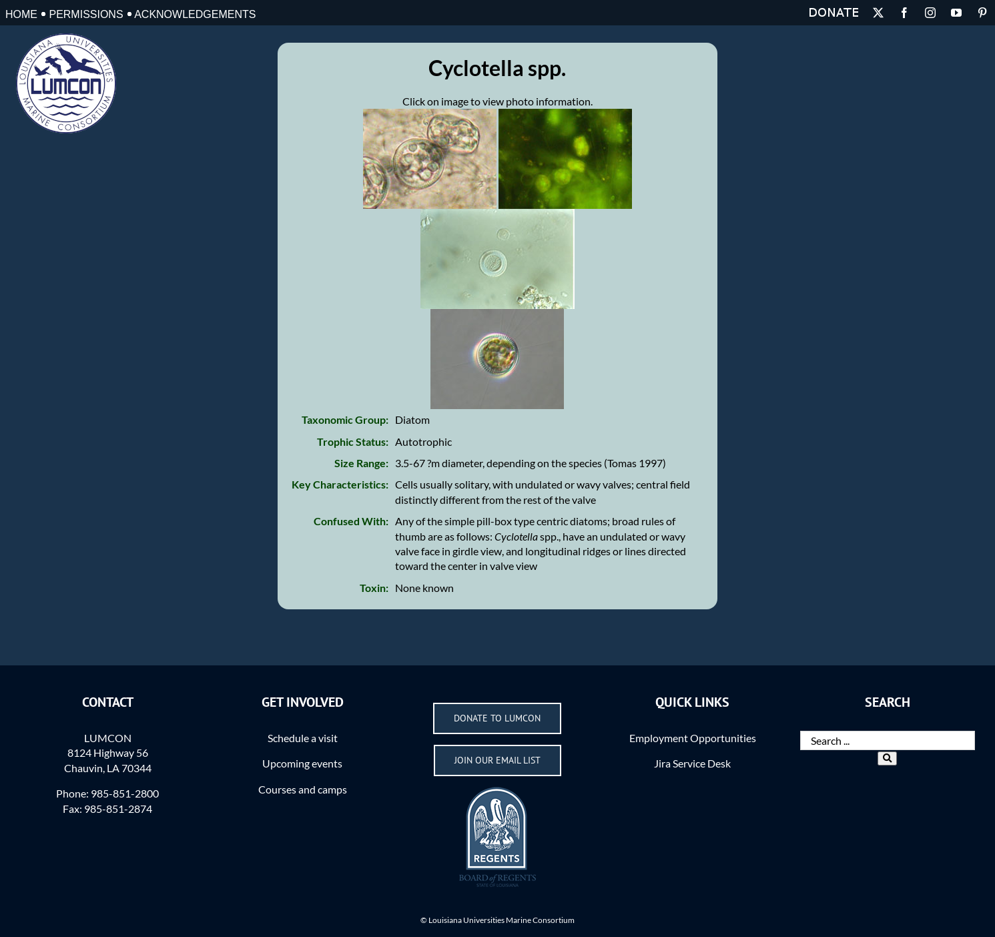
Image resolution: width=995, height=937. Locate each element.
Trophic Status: (352, 441)
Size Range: (361, 462)
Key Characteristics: (340, 484)
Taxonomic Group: (345, 419)
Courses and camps (302, 789)
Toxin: (374, 587)
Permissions (86, 14)
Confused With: (351, 521)
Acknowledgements (195, 14)
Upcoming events (302, 763)
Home (21, 14)
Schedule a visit (303, 737)
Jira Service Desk (692, 763)
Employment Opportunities (692, 737)
